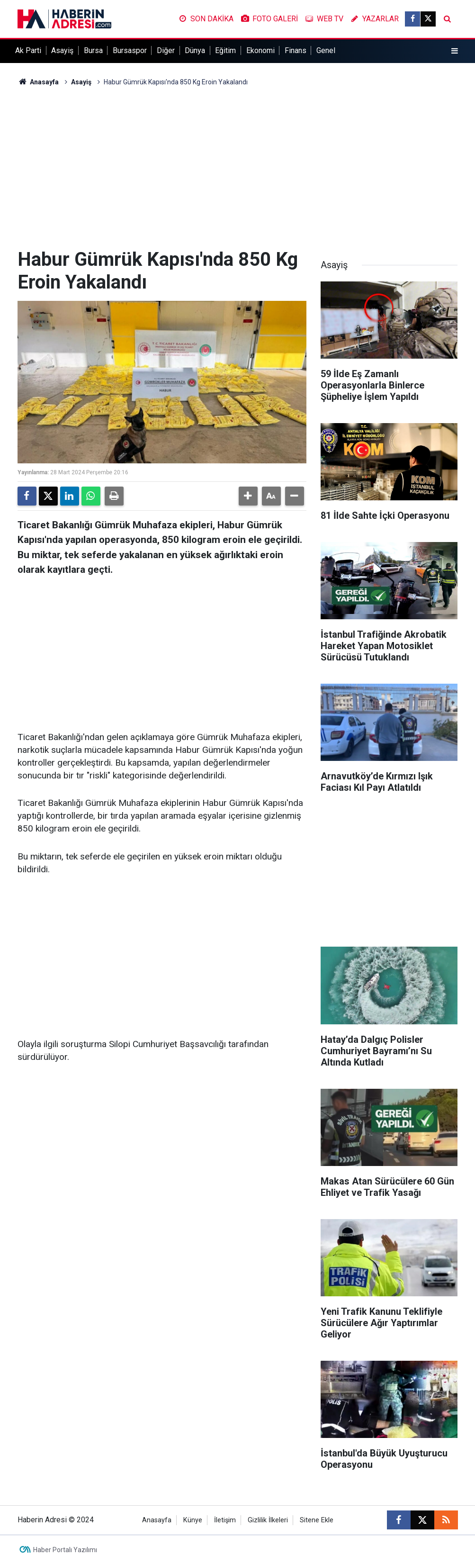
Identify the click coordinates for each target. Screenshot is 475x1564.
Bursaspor (130, 50)
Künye (192, 1520)
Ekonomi (260, 50)
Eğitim (225, 50)
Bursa (93, 50)
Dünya (195, 50)
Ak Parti (28, 50)
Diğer (166, 50)
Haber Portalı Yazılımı (65, 1550)
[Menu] (454, 51)
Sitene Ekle (316, 1520)
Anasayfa (38, 82)
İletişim (225, 1520)
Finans (295, 50)
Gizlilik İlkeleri (268, 1520)
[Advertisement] (238, 167)
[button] (248, 496)
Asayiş (62, 50)
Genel (325, 50)
